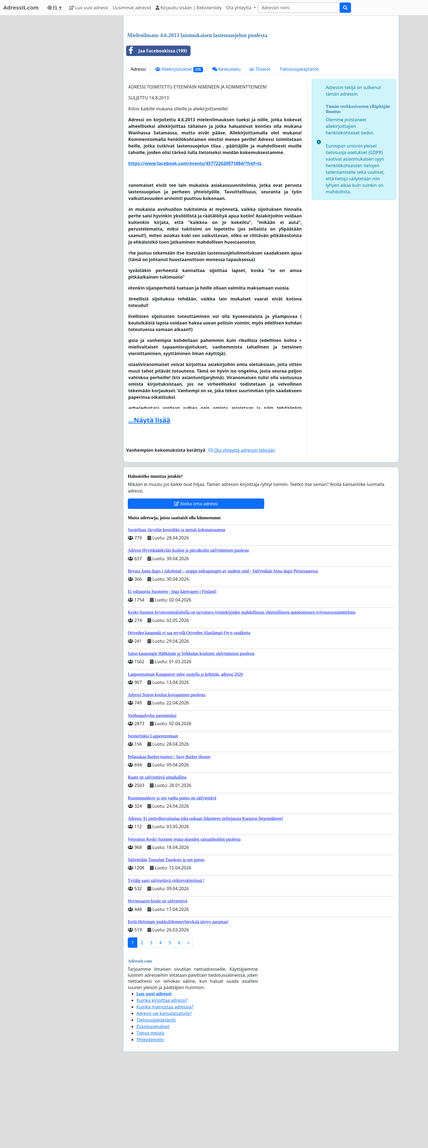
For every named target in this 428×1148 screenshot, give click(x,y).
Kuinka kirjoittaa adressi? (162, 1077)
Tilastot (260, 146)
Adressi (138, 146)
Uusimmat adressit (131, 8)
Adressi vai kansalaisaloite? (164, 1090)
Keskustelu (226, 146)
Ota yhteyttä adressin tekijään (242, 527)
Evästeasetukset (153, 1103)
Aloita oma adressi (196, 580)
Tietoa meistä (150, 1109)
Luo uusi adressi (88, 8)
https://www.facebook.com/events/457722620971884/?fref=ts (194, 240)
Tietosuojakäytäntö (299, 146)
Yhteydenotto (150, 1116)
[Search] (299, 7)
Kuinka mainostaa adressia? (164, 1083)
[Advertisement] (261, 62)
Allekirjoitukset (179, 146)
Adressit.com (21, 7)
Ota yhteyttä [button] (239, 8)
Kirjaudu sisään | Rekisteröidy (189, 8)
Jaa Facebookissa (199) (156, 127)
